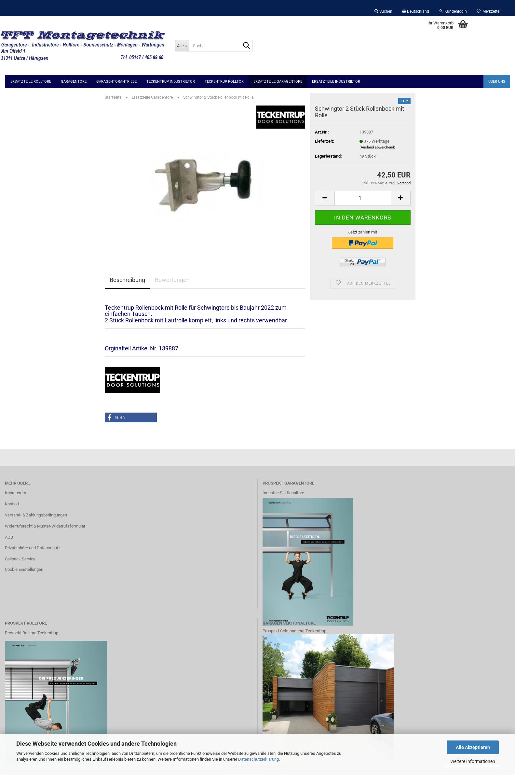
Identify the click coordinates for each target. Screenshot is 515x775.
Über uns (496, 81)
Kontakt (12, 503)
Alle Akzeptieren (473, 747)
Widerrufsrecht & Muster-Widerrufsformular (45, 526)
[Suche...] (182, 45)
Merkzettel (488, 11)
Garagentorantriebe (116, 81)
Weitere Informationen (472, 761)
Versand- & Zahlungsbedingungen (36, 515)
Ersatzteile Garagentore (277, 81)
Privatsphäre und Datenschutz (32, 547)
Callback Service (20, 559)
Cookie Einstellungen (24, 569)
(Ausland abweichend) (377, 147)
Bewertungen (172, 279)
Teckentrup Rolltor (224, 81)
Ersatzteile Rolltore (30, 81)
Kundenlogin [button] (453, 11)
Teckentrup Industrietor (170, 81)
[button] (415, 11)
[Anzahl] (362, 198)
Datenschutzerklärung (258, 759)
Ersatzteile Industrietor (336, 81)
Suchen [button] (383, 11)
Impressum (15, 492)
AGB (9, 537)
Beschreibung (127, 279)
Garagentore (74, 81)
